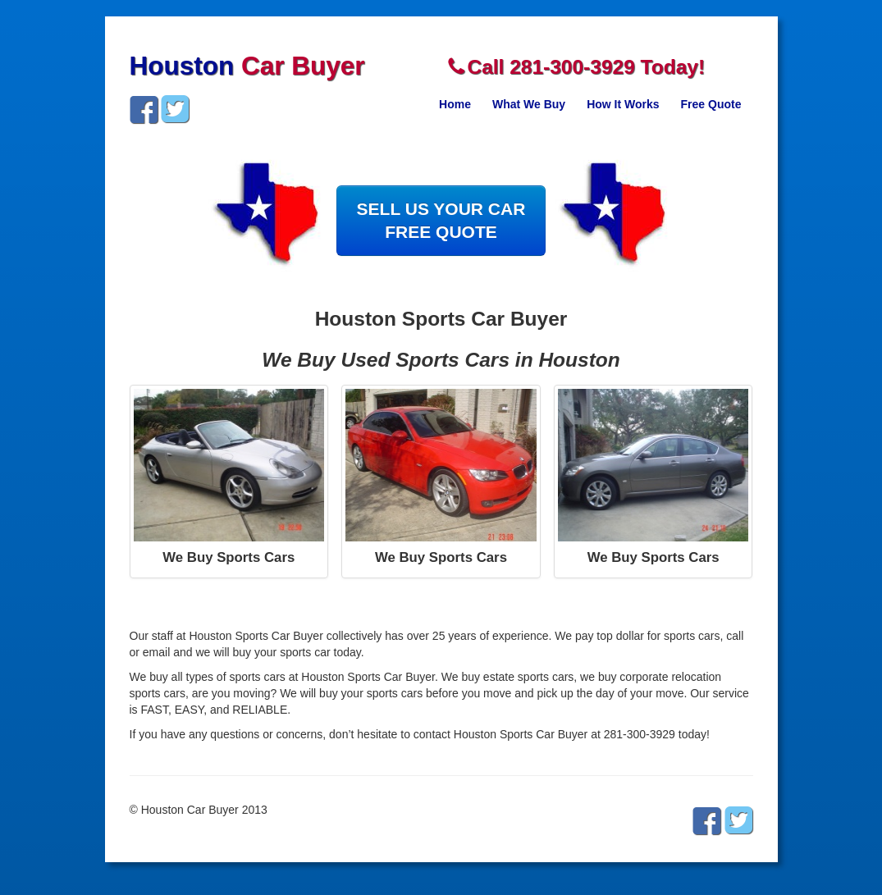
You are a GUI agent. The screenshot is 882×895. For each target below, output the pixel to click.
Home (455, 104)
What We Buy (528, 104)
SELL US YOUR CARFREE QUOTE (441, 220)
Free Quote (711, 104)
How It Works (623, 104)
